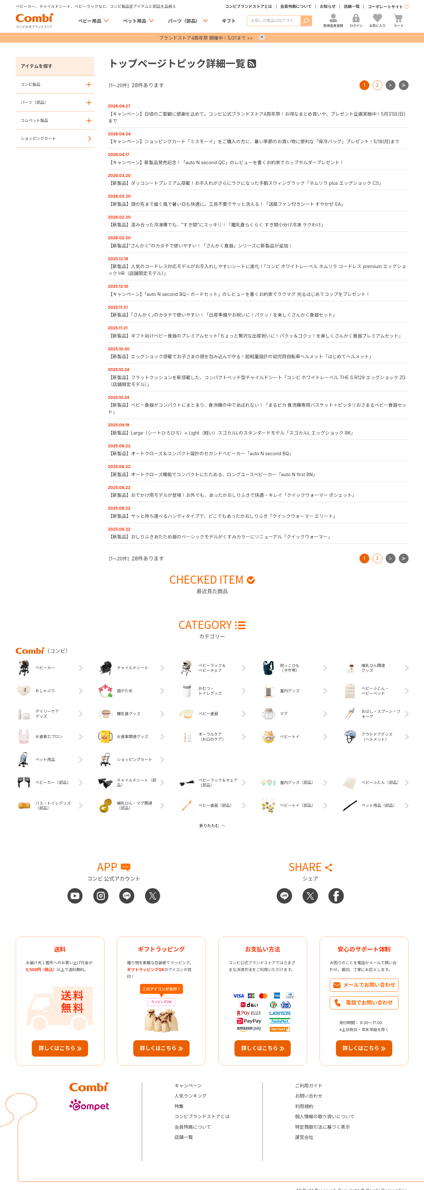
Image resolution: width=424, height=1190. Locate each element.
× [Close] (262, 37)
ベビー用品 (89, 21)
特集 (179, 1106)
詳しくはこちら (57, 1048)
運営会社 (304, 1137)
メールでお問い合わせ (369, 985)
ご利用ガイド (309, 1085)
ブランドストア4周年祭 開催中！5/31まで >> (206, 38)
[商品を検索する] (273, 20)
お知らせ (328, 6)
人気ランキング (191, 1096)
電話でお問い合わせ (369, 1002)
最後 (408, 83)
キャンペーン (188, 1085)
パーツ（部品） (184, 21)
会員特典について (296, 6)
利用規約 (304, 1106)
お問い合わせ (309, 1096)
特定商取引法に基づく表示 (322, 1127)
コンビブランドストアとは (248, 6)
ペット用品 (134, 21)
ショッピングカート (38, 138)
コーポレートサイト (385, 6)
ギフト (229, 21)
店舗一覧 (351, 6)
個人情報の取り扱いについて (325, 1116)
